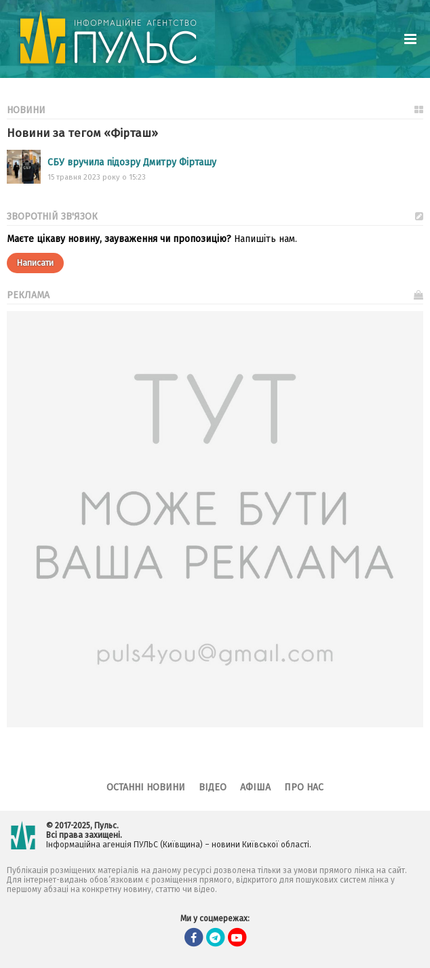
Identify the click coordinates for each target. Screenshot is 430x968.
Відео (213, 787)
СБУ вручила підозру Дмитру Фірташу (131, 162)
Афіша (255, 787)
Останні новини (145, 787)
